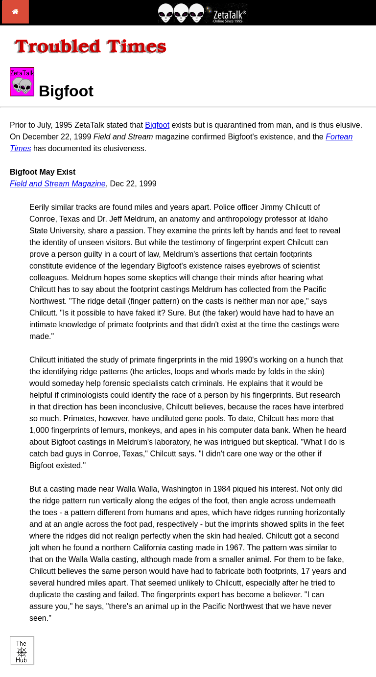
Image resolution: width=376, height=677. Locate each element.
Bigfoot (157, 125)
